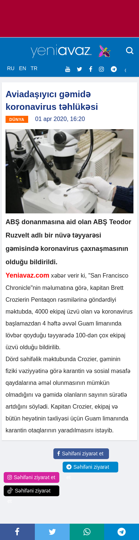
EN (22, 68)
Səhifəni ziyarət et (80, 453)
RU (10, 68)
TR (33, 68)
